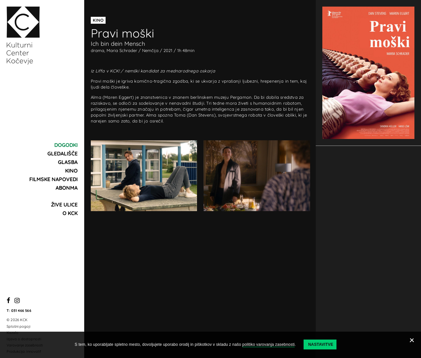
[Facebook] (8, 301)
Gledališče (62, 153)
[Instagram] (17, 301)
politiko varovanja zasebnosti (268, 344)
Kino (71, 170)
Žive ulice (64, 204)
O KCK (70, 213)
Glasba (68, 162)
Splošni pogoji (18, 326)
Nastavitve (320, 344)
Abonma (67, 187)
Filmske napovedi (53, 179)
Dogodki (66, 145)
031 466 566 (21, 310)
